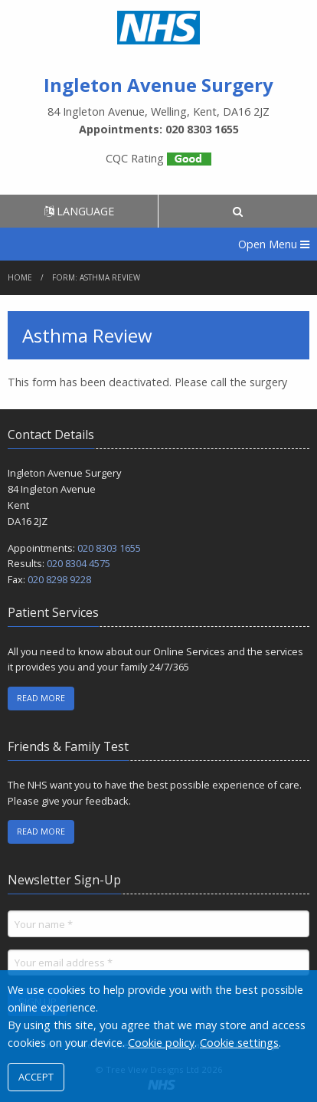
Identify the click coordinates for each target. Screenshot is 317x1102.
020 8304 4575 (78, 563)
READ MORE (41, 698)
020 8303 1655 (109, 548)
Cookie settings (239, 1042)
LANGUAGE (79, 211)
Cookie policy (161, 1042)
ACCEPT (36, 1077)
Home (20, 277)
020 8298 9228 (59, 579)
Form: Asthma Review (96, 277)
